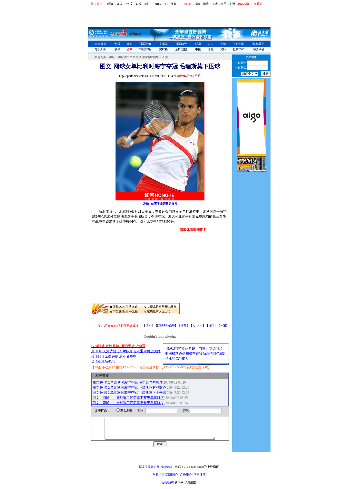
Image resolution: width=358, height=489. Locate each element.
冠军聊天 (181, 44)
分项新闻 (100, 49)
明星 (198, 44)
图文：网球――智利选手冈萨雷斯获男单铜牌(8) (128, 398)
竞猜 (215, 4)
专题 (117, 44)
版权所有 (168, 487)
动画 (130, 44)
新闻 (110, 4)
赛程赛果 (145, 49)
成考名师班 (127, 356)
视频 (197, 4)
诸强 (210, 49)
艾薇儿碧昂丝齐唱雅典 (161, 306)
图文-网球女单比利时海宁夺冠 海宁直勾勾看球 (127, 382)
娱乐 (129, 4)
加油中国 (238, 44)
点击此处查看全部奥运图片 (159, 203)
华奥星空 (258, 44)
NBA (158, 4)
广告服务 (186, 479)
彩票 (232, 4)
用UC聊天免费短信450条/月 (112, 351)
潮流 (206, 4)
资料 (223, 49)
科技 (148, 4)
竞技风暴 (258, 49)
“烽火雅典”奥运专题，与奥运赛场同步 (194, 348)
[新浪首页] (96, 4)
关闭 (223, 325)
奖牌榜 (163, 49)
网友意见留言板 (149, 471)
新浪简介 (172, 479)
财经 (139, 4)
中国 (198, 49)
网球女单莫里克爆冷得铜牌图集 (138, 57)
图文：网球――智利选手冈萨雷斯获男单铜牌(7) (128, 403)
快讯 (117, 49)
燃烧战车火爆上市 (158, 311)
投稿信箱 (166, 471)
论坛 (210, 44)
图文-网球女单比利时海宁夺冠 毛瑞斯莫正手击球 (129, 393)
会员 (223, 4)
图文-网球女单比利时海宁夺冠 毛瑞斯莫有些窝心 (129, 387)
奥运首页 (100, 44)
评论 (148, 325)
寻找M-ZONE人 (176, 359)
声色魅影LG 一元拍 (125, 311)
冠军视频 (145, 44)
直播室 (163, 44)
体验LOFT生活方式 (125, 306)
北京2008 (238, 49)
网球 (112, 57)
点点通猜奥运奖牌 (147, 351)
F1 (166, 4)
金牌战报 (181, 49)
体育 (119, 4)
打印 (211, 325)
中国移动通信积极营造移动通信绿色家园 (195, 353)
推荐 (183, 325)
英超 (174, 4)
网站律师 (199, 479)
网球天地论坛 (166, 325)
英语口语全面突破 (104, 356)
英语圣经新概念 (103, 361)
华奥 (188, 4)
